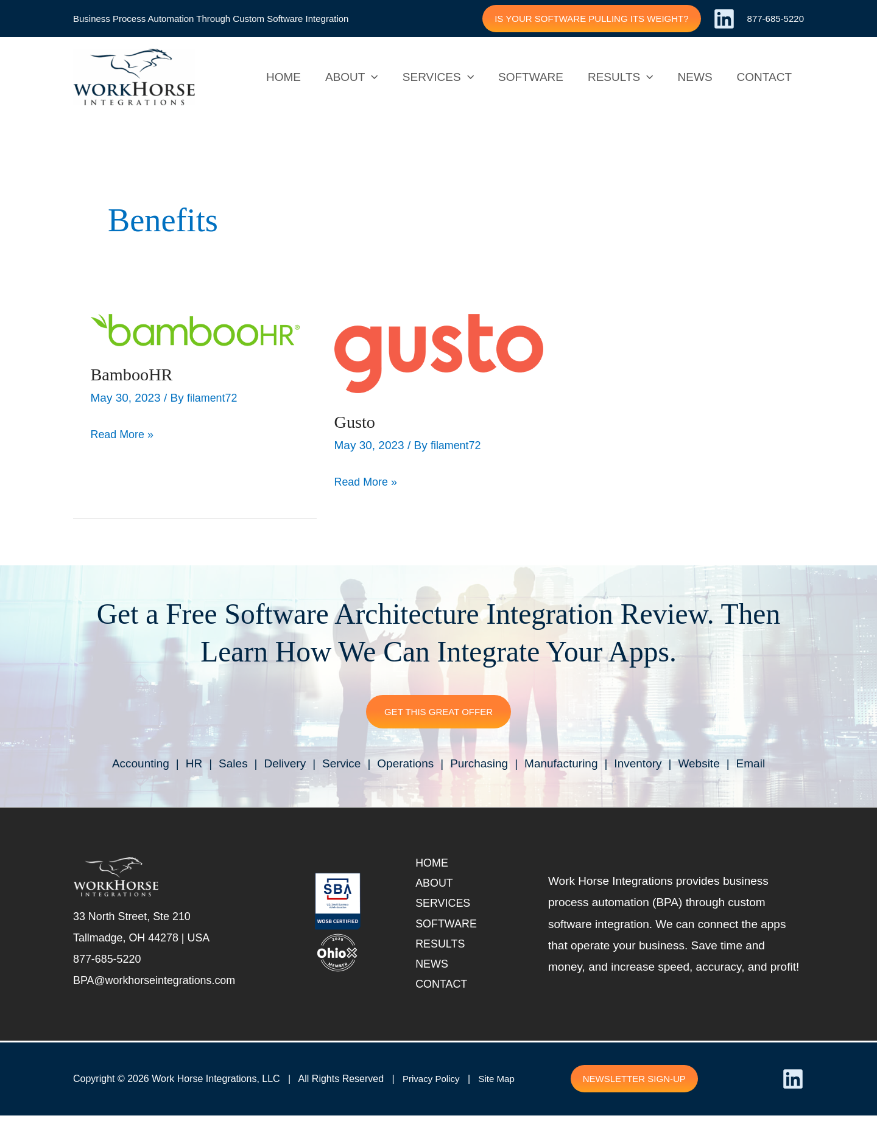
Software (451, 927)
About (439, 885)
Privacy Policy (433, 1087)
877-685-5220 (775, 18)
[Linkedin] (724, 19)
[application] (378, 77)
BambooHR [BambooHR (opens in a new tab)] (134, 374)
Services (448, 906)
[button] (591, 18)
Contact (446, 992)
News (436, 971)
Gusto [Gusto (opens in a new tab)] (356, 421)
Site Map (501, 1087)
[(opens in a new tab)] (195, 329)
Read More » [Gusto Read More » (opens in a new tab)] (367, 479)
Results (445, 949)
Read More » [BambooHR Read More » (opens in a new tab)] (124, 432)
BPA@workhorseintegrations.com (159, 984)
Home (436, 863)
